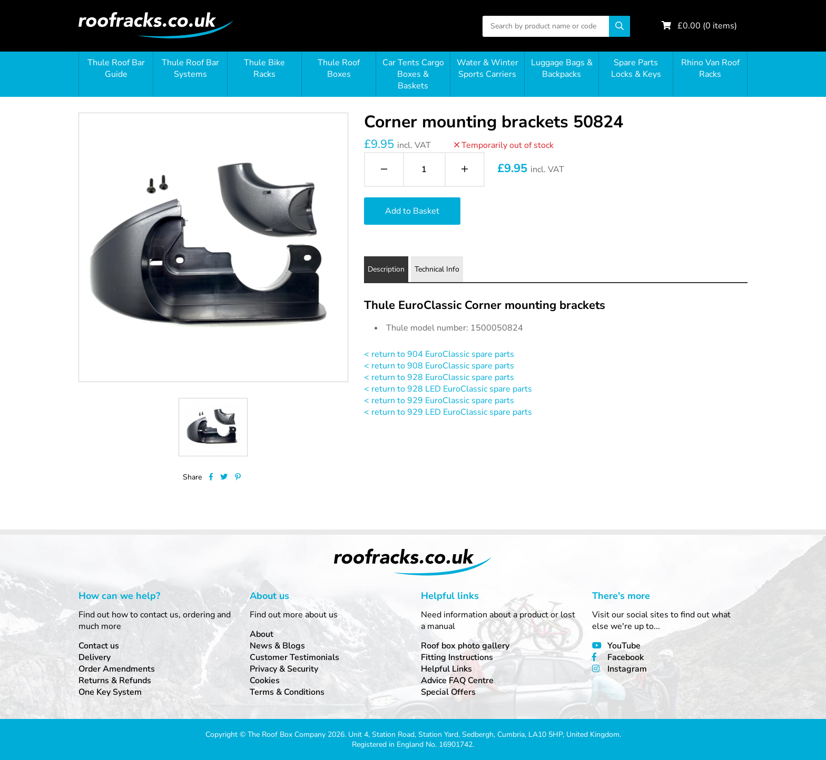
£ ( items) (707, 26)
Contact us (98, 646)
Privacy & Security (284, 669)
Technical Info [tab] (437, 269)
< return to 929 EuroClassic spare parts (439, 400)
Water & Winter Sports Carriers (487, 68)
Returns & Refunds (114, 680)
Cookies (265, 680)
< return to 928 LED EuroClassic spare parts (448, 389)
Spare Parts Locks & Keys (636, 68)
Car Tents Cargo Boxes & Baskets (413, 74)
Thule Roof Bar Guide (116, 68)
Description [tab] (386, 269)
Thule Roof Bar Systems (190, 68)
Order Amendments (116, 669)
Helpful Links (446, 669)
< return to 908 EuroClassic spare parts (439, 366)
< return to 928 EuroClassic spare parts (439, 377)
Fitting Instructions (457, 657)
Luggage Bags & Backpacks (562, 68)
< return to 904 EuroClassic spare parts (439, 354)
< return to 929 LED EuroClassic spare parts (448, 412)
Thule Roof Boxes (339, 68)
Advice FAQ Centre (457, 680)
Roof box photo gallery (465, 646)
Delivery (94, 657)
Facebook (625, 657)
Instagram (627, 669)
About (261, 634)
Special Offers (448, 692)
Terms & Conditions (287, 692)
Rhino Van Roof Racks (710, 68)
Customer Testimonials (294, 657)
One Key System (110, 692)
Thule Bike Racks (264, 68)
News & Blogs (277, 646)
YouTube (624, 646)
